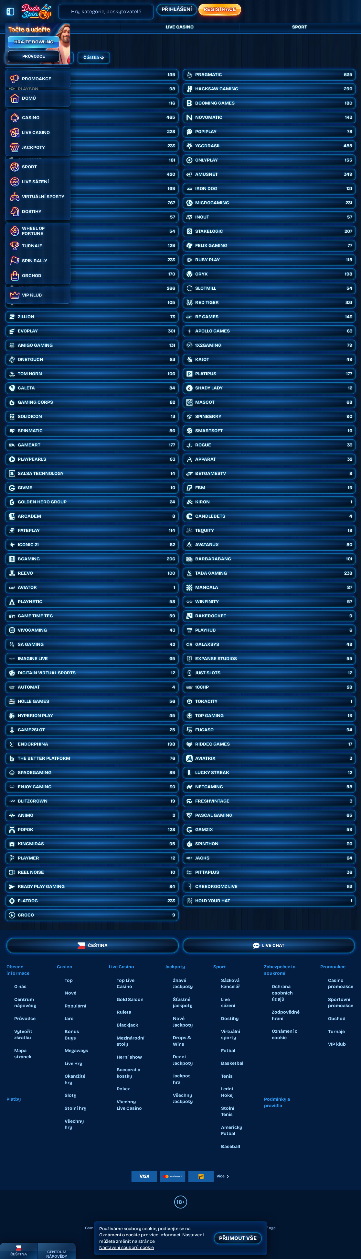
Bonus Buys (72, 1035)
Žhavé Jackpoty (183, 984)
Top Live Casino (125, 984)
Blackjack (127, 1025)
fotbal (228, 1050)
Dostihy (230, 1018)
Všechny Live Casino (129, 1105)
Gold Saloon (130, 999)
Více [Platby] (223, 1176)
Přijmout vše (238, 1238)
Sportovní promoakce (340, 1003)
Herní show (129, 1057)
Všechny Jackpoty (183, 1099)
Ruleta (124, 1012)
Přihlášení (177, 9)
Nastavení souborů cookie (126, 1247)
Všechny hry (74, 1124)
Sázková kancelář (230, 984)
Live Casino (180, 27)
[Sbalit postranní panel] (10, 11)
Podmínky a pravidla (277, 1102)
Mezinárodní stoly (130, 1041)
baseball (230, 1146)
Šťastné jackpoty (182, 1003)
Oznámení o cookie (285, 1034)
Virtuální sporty (230, 1035)
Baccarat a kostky (128, 1073)
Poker (123, 1089)
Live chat (268, 945)
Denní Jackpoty (183, 1060)
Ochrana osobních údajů (282, 993)
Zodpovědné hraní (286, 1015)
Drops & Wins (182, 1041)
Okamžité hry (75, 1079)
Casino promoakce (340, 984)
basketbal (232, 1063)
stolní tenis (227, 1112)
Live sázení (228, 1003)
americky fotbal (231, 1131)
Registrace (220, 9)
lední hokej (227, 1092)
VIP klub (337, 1044)
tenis (227, 1076)
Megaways (76, 1050)
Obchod (336, 1018)
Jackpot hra (181, 1079)
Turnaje (336, 1031)
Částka (93, 57)
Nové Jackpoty (183, 1022)
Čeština (93, 945)
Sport (299, 27)
